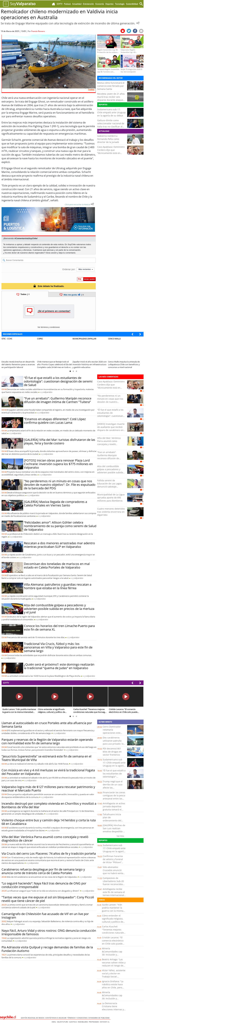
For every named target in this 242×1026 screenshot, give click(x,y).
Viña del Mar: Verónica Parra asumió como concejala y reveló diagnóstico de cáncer (109, 443)
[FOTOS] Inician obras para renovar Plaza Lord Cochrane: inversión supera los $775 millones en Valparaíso (58, 464)
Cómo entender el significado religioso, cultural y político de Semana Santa (112, 920)
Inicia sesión (51, 253)
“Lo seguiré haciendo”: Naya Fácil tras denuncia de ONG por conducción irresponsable (44, 885)
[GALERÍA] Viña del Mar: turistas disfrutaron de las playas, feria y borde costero (59, 441)
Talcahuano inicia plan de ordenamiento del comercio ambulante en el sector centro (113, 820)
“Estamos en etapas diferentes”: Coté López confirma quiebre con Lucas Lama (55, 421)
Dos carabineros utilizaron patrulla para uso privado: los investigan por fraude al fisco (114, 743)
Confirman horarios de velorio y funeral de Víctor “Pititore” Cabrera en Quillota (113, 861)
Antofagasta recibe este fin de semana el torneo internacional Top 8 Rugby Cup (114, 894)
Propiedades (94, 1022)
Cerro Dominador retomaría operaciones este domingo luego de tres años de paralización (112, 734)
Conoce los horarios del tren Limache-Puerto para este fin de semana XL (59, 627)
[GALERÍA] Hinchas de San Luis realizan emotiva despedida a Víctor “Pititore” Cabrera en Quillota (114, 831)
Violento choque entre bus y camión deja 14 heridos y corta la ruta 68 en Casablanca (49, 822)
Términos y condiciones (77, 1018)
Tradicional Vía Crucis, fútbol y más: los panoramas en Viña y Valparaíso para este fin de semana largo (58, 647)
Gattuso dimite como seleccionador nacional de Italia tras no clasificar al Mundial (110, 125)
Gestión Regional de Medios (33, 1018)
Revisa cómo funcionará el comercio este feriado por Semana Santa (110, 85)
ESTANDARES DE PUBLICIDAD (99, 1018)
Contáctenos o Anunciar (56, 1018)
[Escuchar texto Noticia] (92, 204)
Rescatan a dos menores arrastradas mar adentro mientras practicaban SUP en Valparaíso (59, 545)
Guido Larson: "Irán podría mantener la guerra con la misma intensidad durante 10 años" (113, 910)
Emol (54, 1022)
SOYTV (6, 682)
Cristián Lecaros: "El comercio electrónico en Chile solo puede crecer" (112, 942)
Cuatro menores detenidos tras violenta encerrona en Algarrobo (111, 511)
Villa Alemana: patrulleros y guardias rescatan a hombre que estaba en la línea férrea (57, 586)
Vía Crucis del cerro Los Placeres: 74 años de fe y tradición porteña (49, 853)
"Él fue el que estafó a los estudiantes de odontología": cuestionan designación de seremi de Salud (58, 381)
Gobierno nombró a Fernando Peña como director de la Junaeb (108, 139)
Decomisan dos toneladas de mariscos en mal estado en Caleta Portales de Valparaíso (57, 565)
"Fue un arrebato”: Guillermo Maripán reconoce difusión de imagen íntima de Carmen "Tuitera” (57, 400)
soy (46, 392)
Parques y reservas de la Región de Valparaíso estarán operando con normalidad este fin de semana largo (47, 741)
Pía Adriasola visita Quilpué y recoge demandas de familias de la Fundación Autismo (47, 949)
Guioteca (73, 1022)
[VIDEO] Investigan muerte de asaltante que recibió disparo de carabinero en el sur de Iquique (111, 428)
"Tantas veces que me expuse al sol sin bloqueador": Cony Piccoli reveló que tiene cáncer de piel (48, 899)
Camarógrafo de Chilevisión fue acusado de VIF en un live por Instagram (45, 915)
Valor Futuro (63, 1022)
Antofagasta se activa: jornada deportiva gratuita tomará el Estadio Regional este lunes (114, 809)
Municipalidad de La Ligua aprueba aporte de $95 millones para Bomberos (111, 497)
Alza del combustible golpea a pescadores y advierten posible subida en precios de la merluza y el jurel (59, 608)
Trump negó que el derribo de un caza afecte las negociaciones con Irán (113, 787)
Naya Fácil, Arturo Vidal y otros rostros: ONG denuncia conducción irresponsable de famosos (49, 932)
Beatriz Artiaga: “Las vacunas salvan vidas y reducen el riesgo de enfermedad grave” (113, 964)
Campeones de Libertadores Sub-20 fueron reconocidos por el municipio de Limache (113, 884)
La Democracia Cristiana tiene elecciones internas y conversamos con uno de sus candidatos (113, 1009)
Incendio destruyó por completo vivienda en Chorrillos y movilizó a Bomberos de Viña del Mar (49, 805)
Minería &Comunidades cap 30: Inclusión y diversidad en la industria (112, 954)
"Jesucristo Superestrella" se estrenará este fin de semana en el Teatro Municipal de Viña (46, 758)
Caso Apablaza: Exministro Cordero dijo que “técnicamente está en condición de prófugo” (111, 151)
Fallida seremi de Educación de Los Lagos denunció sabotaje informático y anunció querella (109, 486)
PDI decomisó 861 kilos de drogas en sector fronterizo (112, 751)
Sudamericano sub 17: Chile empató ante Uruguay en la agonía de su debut (111, 112)
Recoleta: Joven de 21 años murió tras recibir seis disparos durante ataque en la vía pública (111, 98)
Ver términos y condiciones (49, 327)
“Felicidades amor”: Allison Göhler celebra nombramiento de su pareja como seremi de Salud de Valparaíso (60, 526)
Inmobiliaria (83, 1022)
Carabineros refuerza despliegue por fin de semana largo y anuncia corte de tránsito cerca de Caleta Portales (43, 871)
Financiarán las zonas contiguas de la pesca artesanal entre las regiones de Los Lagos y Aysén (114, 798)
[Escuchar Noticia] (138, 23)
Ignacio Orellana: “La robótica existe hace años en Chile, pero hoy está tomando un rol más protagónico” (113, 987)
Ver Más (120, 836)
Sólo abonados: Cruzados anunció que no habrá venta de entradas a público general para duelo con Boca (114, 875)
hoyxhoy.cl (105, 1022)
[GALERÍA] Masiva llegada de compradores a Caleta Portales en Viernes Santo (55, 503)
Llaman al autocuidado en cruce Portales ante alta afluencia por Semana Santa (47, 725)
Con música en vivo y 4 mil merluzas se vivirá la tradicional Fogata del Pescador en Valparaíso (48, 772)
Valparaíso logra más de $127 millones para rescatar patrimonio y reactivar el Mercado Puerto (48, 788)
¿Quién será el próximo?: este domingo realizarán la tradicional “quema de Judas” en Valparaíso (59, 666)
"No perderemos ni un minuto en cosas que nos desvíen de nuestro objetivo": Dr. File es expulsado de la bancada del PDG (59, 484)
